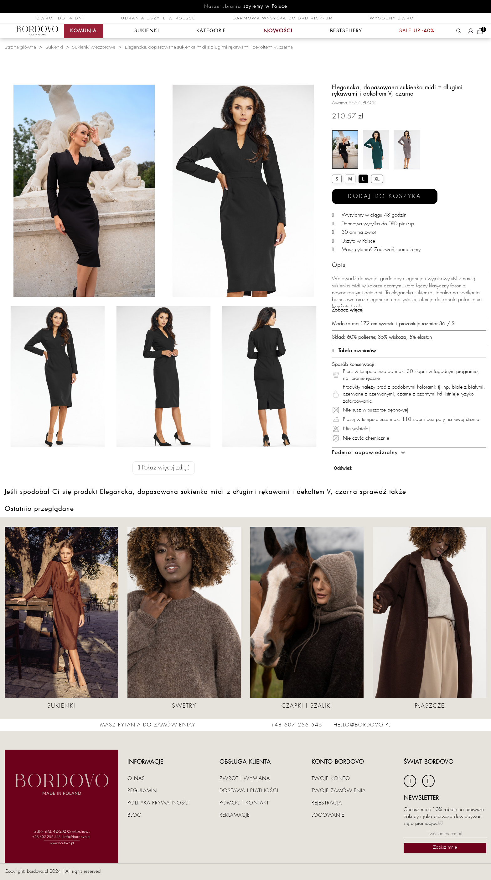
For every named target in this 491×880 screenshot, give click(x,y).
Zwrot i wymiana (245, 778)
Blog (134, 815)
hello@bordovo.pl (362, 725)
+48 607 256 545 (297, 725)
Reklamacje (235, 815)
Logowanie (328, 815)
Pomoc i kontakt (244, 803)
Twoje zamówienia (339, 791)
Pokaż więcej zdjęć (163, 467)
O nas (136, 778)
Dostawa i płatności (249, 791)
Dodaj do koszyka (384, 196)
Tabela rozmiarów (354, 351)
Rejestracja (327, 803)
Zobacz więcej (348, 310)
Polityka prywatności (158, 803)
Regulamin (142, 791)
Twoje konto (331, 778)
